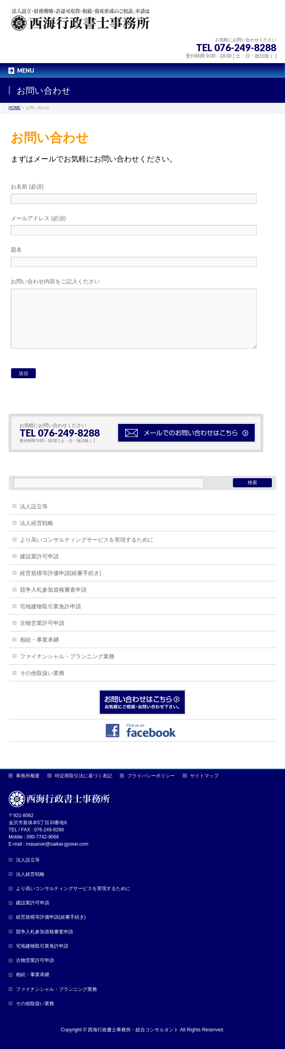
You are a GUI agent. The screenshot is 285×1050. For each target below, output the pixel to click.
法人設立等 (34, 518)
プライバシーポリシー (151, 776)
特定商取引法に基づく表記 (83, 776)
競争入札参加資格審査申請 (53, 601)
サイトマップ (204, 776)
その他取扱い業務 (42, 685)
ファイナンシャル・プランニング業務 (67, 668)
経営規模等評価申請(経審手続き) (60, 585)
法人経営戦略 (36, 535)
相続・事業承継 (39, 651)
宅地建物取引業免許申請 (50, 618)
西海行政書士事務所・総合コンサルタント (133, 1030)
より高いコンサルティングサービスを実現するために (86, 551)
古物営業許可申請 (42, 635)
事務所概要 (28, 776)
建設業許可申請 (39, 568)
